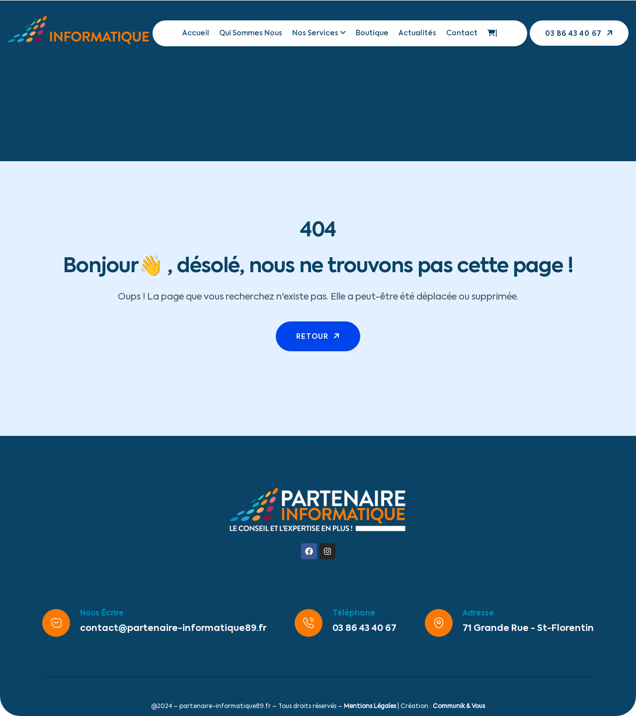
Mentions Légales (370, 707)
